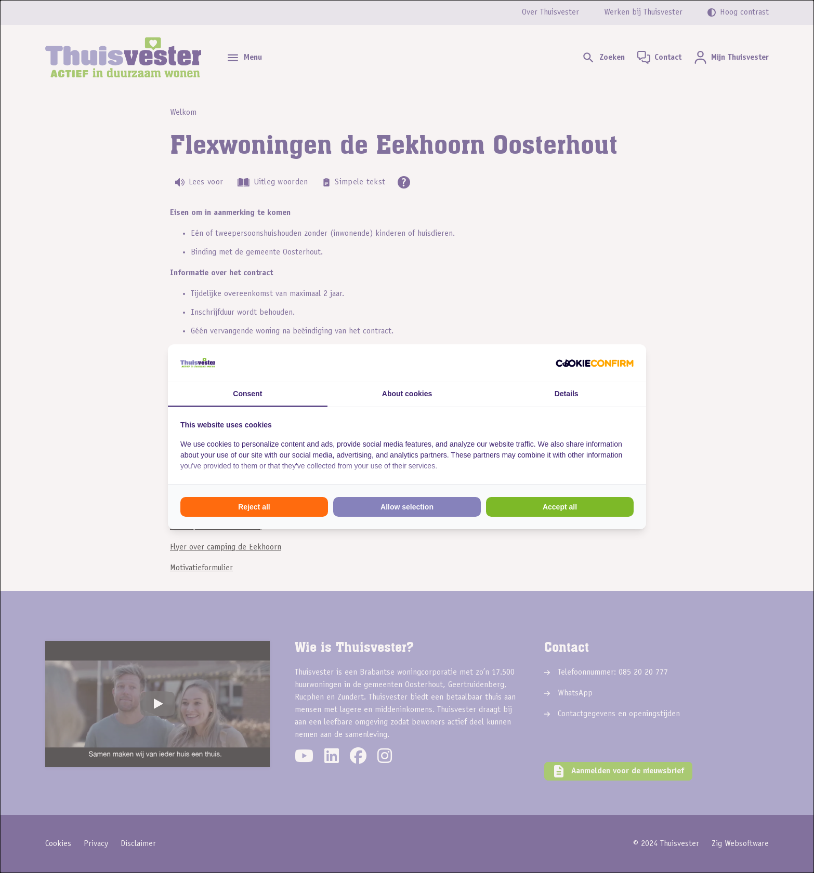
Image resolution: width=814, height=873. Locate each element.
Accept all (560, 507)
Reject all (254, 507)
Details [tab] (567, 394)
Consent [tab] (247, 394)
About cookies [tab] (407, 394)
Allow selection (407, 507)
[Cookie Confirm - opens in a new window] (595, 363)
